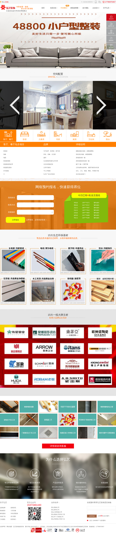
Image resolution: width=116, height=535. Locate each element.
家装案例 (2, 513)
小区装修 (13, 510)
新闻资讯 (13, 507)
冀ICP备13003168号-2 (32, 526)
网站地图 (9, 526)
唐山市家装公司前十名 (58, 519)
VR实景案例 (14, 513)
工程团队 (2, 519)
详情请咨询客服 (58, 446)
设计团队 (13, 516)
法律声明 (2, 526)
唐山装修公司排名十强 (58, 514)
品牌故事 (2, 507)
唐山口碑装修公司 (56, 512)
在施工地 (2, 516)
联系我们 (13, 519)
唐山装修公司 (55, 507)
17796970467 (109, 1)
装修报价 (2, 510)
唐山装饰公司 (55, 509)
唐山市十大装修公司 (57, 516)
